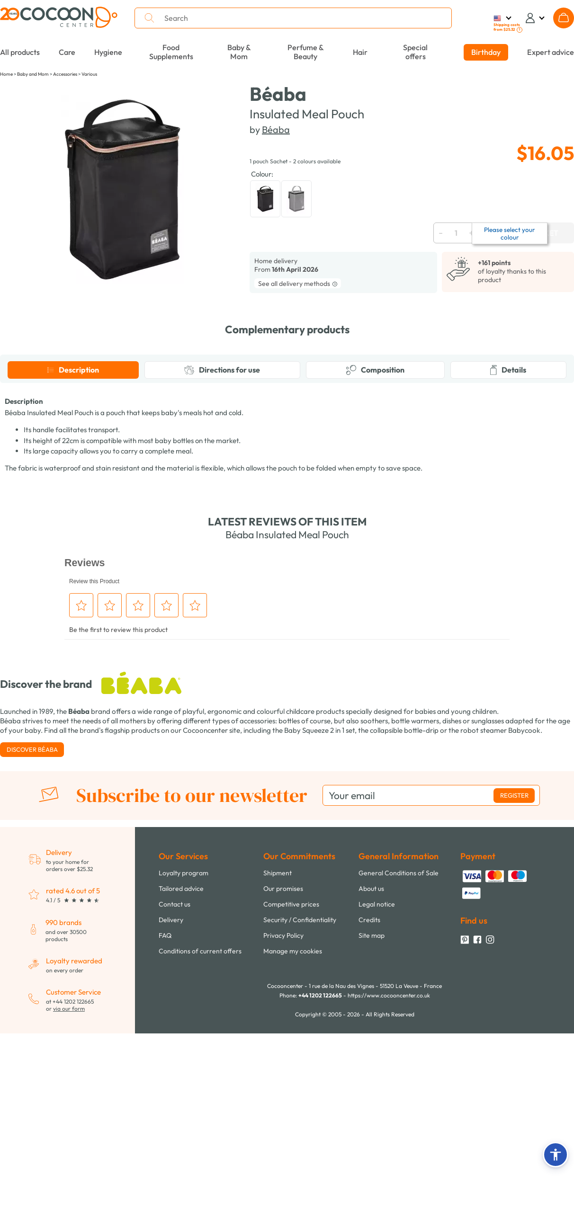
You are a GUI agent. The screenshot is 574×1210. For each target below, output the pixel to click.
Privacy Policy (283, 1115)
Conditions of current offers (200, 1131)
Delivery (171, 1099)
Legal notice (377, 1084)
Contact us (174, 1084)
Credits (369, 1099)
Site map (372, 1115)
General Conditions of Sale (399, 1053)
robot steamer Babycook (500, 910)
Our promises (283, 1068)
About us (371, 1068)
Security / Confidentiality (299, 1099)
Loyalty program (183, 1053)
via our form (69, 1188)
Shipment (277, 1053)
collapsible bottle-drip (404, 910)
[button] (555, 1154)
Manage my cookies (292, 1131)
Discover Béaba (32, 929)
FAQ (165, 1115)
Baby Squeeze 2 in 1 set (319, 910)
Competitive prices (291, 1084)
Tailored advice (181, 1068)
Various (89, 74)
